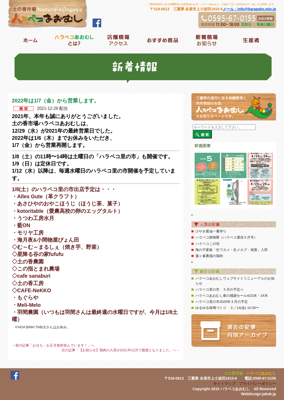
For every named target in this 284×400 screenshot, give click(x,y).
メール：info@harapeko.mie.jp (249, 9)
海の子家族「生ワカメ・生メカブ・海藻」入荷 (231, 250)
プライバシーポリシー (257, 383)
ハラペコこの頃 (207, 244)
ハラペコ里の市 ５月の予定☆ (219, 289)
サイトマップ (224, 383)
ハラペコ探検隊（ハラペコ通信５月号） (226, 237)
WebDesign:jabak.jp (258, 394)
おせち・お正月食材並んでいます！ (60, 345)
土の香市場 (233, 373)
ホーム (30, 40)
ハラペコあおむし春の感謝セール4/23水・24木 (231, 296)
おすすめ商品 (162, 40)
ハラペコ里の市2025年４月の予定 (221, 302)
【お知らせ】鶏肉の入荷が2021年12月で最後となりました (124, 350)
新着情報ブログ (207, 40)
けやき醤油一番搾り (210, 231)
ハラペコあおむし (261, 373)
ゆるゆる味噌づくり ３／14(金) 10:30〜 (227, 308)
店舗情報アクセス (118, 40)
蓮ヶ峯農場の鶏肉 (209, 256)
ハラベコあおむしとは (74, 40)
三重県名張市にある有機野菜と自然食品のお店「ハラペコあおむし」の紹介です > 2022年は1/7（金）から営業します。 (212, 4)
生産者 (251, 40)
